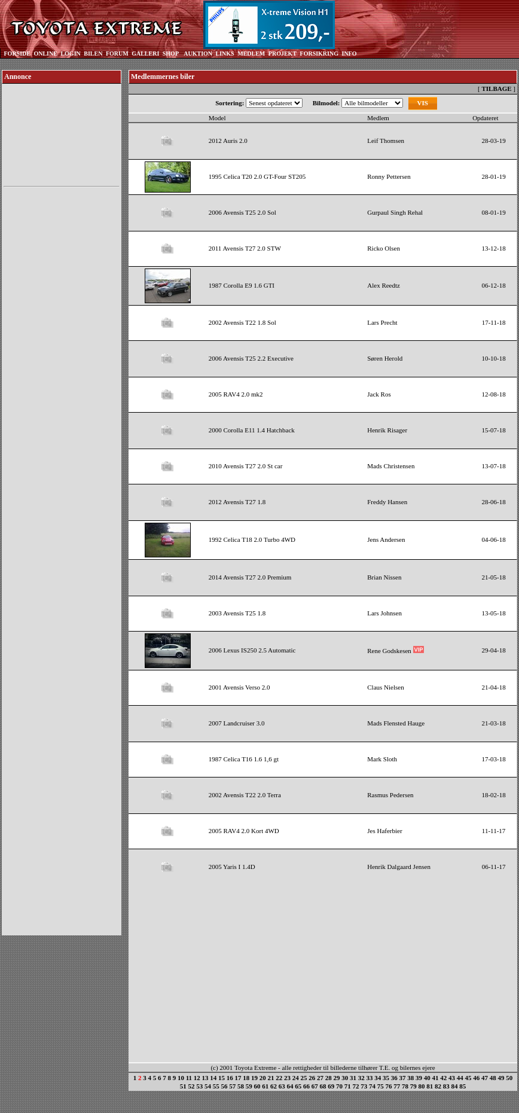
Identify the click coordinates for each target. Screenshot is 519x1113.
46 (476, 1077)
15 (221, 1077)
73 (364, 1086)
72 (356, 1086)
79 (413, 1086)
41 (435, 1077)
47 (484, 1077)
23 (287, 1077)
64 (290, 1086)
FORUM (117, 53)
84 (454, 1086)
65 (298, 1086)
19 (254, 1077)
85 (462, 1086)
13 (205, 1077)
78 (405, 1086)
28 (328, 1077)
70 (339, 1086)
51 (183, 1086)
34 (377, 1077)
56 (224, 1086)
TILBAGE (496, 88)
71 (347, 1086)
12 (197, 1077)
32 (361, 1077)
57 (232, 1086)
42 (443, 1077)
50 (509, 1077)
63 (282, 1086)
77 (396, 1086)
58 (240, 1086)
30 (344, 1077)
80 (422, 1086)
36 (394, 1077)
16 (230, 1077)
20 (263, 1077)
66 (306, 1086)
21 (271, 1077)
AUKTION (198, 53)
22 (279, 1077)
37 (402, 1077)
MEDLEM (251, 53)
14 (213, 1077)
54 (207, 1086)
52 (191, 1086)
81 (429, 1086)
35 (386, 1077)
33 (370, 1077)
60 (257, 1086)
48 (493, 1077)
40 (427, 1077)
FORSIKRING (319, 53)
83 (446, 1086)
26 (312, 1077)
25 (304, 1077)
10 (181, 1077)
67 (315, 1086)
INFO (348, 53)
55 (216, 1086)
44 (460, 1077)
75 (380, 1086)
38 (410, 1077)
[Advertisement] (61, 370)
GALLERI (145, 53)
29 (337, 1077)
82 (438, 1086)
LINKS (225, 53)
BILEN (93, 53)
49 (501, 1077)
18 (246, 1077)
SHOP (171, 53)
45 (468, 1077)
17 (238, 1077)
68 (323, 1086)
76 (389, 1086)
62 (273, 1086)
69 (331, 1086)
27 (320, 1077)
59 (249, 1086)
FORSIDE (17, 53)
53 (199, 1086)
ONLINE (45, 53)
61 (265, 1086)
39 (419, 1077)
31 (353, 1077)
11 (189, 1077)
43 (451, 1077)
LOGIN (70, 53)
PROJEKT (282, 53)
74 (372, 1086)
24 (295, 1077)
